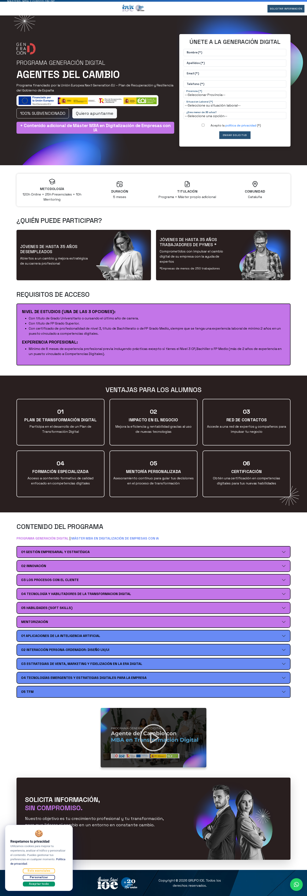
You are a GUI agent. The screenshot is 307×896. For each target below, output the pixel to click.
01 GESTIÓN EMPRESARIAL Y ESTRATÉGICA (55, 554)
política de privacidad (240, 128)
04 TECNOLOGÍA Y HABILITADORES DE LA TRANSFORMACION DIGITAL (76, 596)
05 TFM (27, 694)
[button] (296, 884)
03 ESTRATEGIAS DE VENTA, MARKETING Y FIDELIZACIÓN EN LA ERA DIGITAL (81, 666)
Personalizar (39, 877)
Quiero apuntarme (94, 115)
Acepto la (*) (236, 128)
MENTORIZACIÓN (34, 624)
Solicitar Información (283, 11)
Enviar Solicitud (235, 137)
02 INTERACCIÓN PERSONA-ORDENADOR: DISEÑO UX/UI (65, 652)
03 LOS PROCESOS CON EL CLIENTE (50, 582)
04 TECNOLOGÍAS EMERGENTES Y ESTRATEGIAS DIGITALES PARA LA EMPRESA (84, 680)
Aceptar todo (39, 884)
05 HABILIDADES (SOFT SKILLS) (47, 610)
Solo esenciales (38, 870)
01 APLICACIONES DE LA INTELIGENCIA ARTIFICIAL (60, 638)
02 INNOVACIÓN (33, 568)
